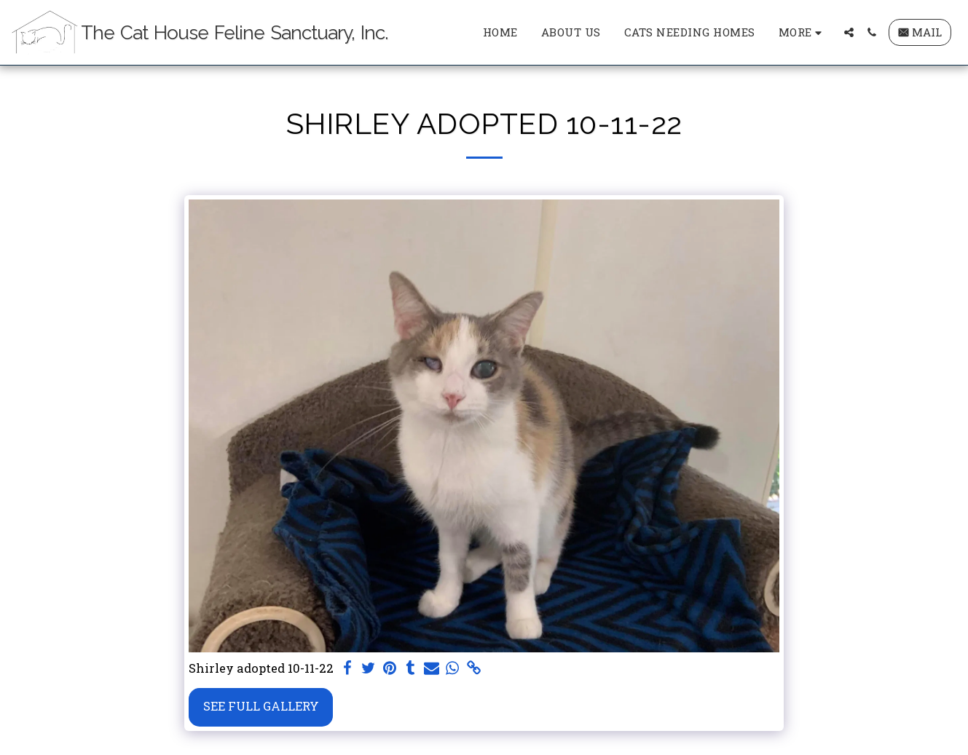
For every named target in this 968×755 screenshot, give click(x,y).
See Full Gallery (261, 706)
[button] (848, 32)
